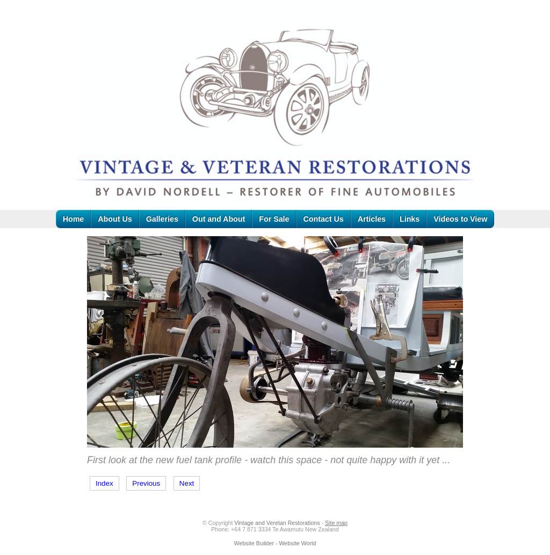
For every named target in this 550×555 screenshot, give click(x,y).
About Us (115, 219)
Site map (336, 523)
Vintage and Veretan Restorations (277, 523)
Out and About (218, 219)
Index (104, 483)
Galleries (162, 219)
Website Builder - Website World (275, 543)
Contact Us (323, 219)
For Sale (274, 219)
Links (409, 219)
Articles (372, 219)
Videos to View (460, 219)
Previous (146, 483)
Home (73, 219)
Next (186, 483)
